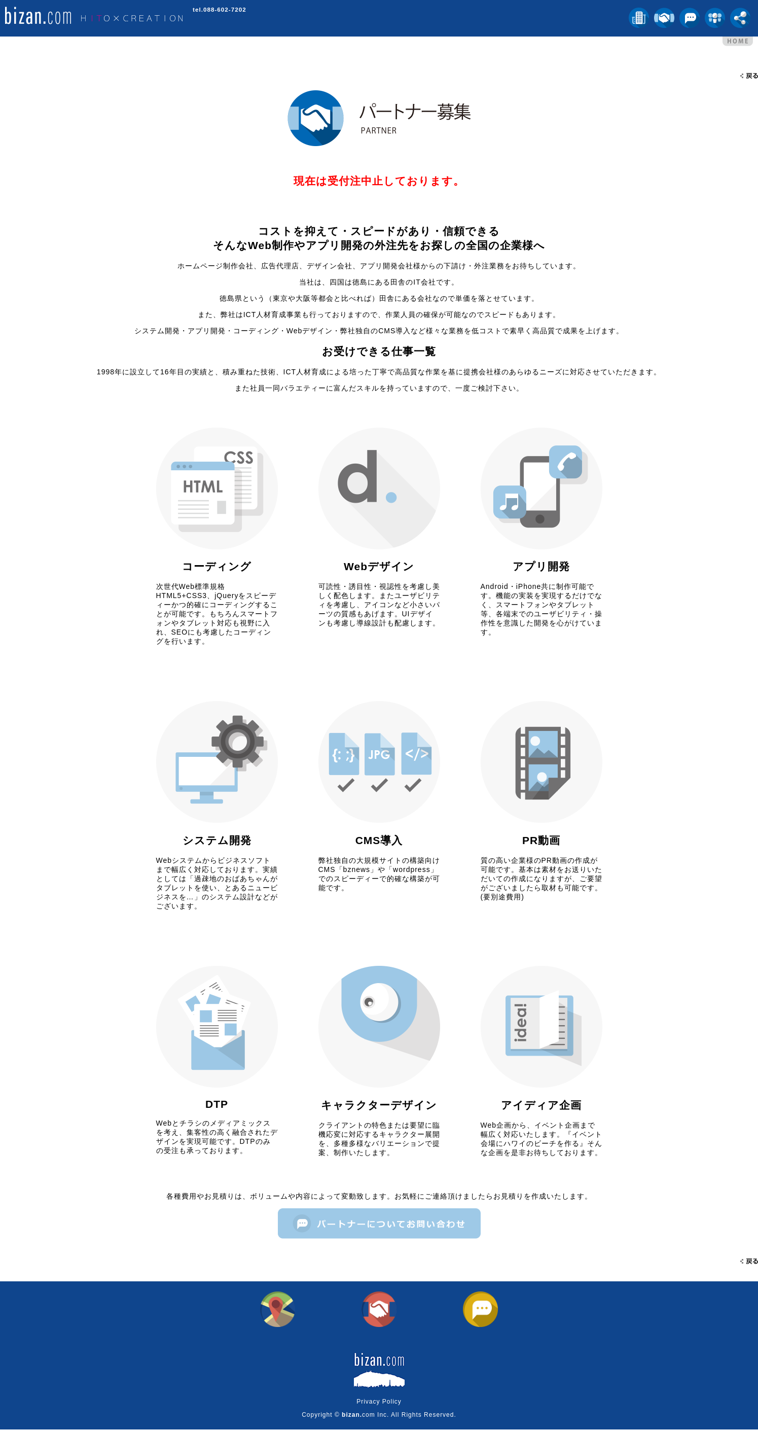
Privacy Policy (379, 1404)
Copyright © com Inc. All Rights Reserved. (379, 1417)
